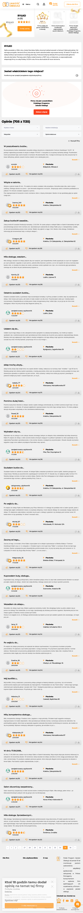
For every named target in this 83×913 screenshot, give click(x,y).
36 (70, 848)
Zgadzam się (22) (14, 596)
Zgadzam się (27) (14, 807)
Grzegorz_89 (17, 239)
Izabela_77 (16, 383)
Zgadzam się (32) (14, 212)
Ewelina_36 (15, 660)
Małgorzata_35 (17, 558)
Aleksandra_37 (17, 733)
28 (30, 848)
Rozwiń (74, 160)
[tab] (11, 858)
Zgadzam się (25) (14, 284)
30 (40, 848)
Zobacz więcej (41, 112)
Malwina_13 (15, 697)
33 (55, 848)
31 (45, 848)
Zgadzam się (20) (14, 459)
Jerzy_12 (14, 624)
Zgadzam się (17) (14, 248)
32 (50, 848)
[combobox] (21, 127)
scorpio (14, 164)
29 (35, 848)
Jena (14, 830)
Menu (28, 4)
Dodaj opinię (55, 4)
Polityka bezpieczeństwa (62, 908)
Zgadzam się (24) (14, 392)
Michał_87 (16, 522)
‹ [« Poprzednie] (7, 848)
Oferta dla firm (72, 4)
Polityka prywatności (75, 908)
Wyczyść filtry (75, 141)
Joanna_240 (16, 203)
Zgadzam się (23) (14, 174)
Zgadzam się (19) (14, 742)
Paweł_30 (14, 414)
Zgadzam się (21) (14, 356)
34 (60, 848)
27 (24, 848)
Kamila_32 (15, 275)
